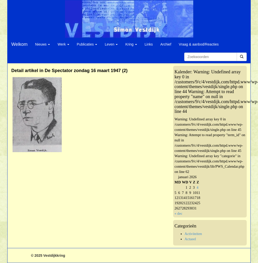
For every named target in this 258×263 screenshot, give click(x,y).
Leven (111, 44)
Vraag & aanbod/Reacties (199, 44)
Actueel (190, 239)
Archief (165, 44)
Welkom (19, 44)
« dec (178, 213)
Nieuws (42, 44)
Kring (131, 44)
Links (149, 44)
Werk (63, 44)
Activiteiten (193, 234)
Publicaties (87, 44)
